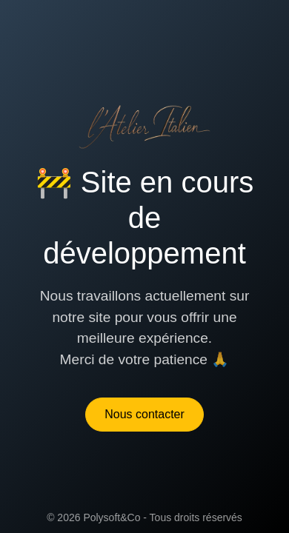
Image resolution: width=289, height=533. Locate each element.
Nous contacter (144, 414)
